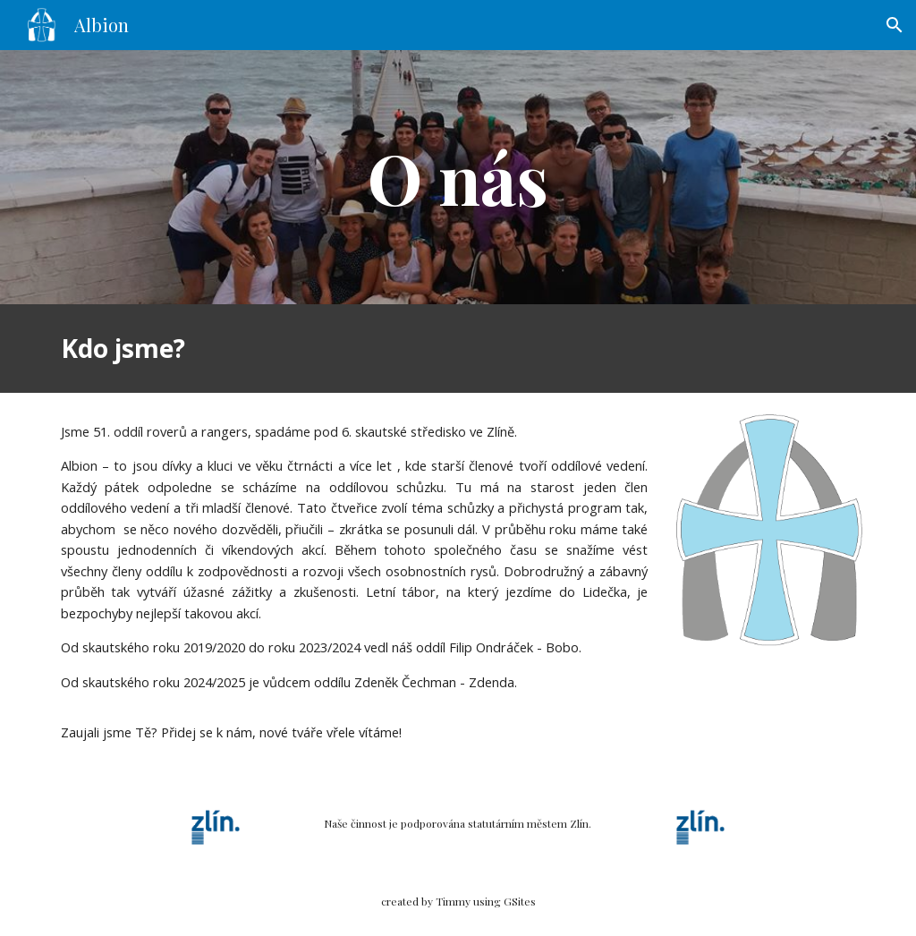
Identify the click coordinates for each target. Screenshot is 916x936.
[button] (894, 25)
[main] (457, 177)
